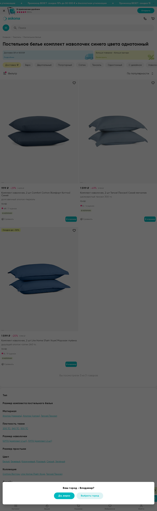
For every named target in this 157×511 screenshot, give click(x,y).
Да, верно (64, 495)
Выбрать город (90, 495)
